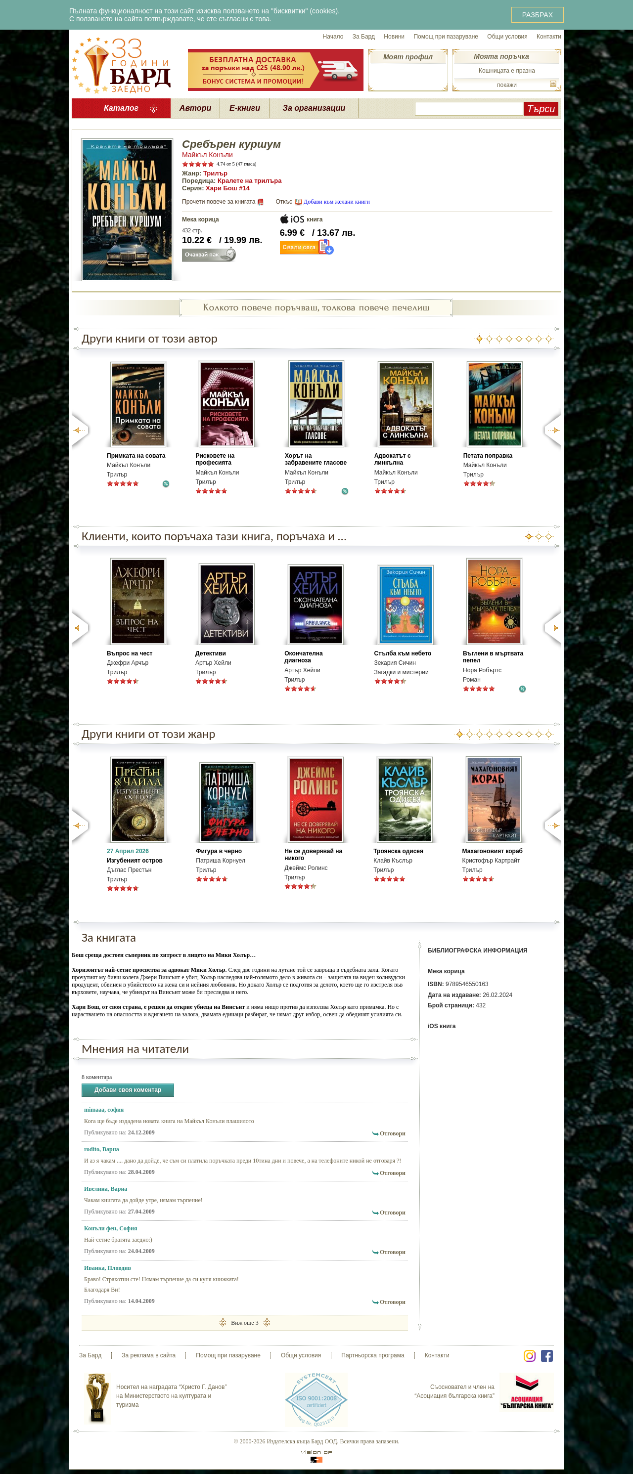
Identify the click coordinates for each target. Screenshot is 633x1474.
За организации (314, 108)
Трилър (215, 173)
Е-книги (244, 108)
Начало (333, 36)
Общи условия (507, 36)
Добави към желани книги (337, 201)
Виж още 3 (245, 1322)
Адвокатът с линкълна (392, 459)
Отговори (393, 1133)
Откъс (283, 201)
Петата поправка (487, 455)
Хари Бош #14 (228, 188)
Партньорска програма (372, 1355)
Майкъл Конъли (207, 155)
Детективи (210, 653)
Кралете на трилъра (249, 180)
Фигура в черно (219, 851)
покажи (507, 85)
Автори (195, 108)
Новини (394, 36)
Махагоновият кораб (492, 851)
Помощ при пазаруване (445, 36)
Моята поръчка (501, 56)
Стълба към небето (403, 653)
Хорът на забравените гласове (316, 459)
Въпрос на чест (129, 653)
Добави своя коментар (128, 1090)
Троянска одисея (398, 851)
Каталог (121, 108)
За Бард (364, 36)
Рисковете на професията (214, 459)
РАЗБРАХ (537, 15)
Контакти (549, 36)
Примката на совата (136, 455)
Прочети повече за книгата (218, 201)
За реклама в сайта (149, 1355)
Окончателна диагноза (303, 657)
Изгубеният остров (135, 860)
